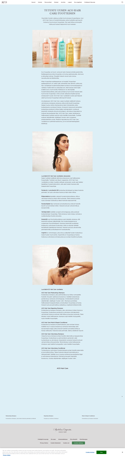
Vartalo (40, 2)
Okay (101, 453)
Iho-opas (53, 439)
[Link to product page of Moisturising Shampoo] (24, 393)
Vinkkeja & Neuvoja (89, 2)
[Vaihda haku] (122, 2)
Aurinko (63, 2)
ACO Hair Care (62, 368)
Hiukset (56, 2)
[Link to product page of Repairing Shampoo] (62, 393)
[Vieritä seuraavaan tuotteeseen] (122, 397)
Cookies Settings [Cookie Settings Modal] (78, 443)
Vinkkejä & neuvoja (43, 439)
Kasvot (33, 2)
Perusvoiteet (48, 2)
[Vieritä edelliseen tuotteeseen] (3, 397)
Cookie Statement (56, 443)
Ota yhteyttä (73, 439)
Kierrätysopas (83, 439)
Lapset (70, 2)
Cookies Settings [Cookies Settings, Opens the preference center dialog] (90, 453)
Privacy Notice (44, 443)
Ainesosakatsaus (63, 439)
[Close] (122, 453)
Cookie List (66, 443)
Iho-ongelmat (78, 2)
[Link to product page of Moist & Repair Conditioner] (100, 393)
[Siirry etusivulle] (4, 2)
